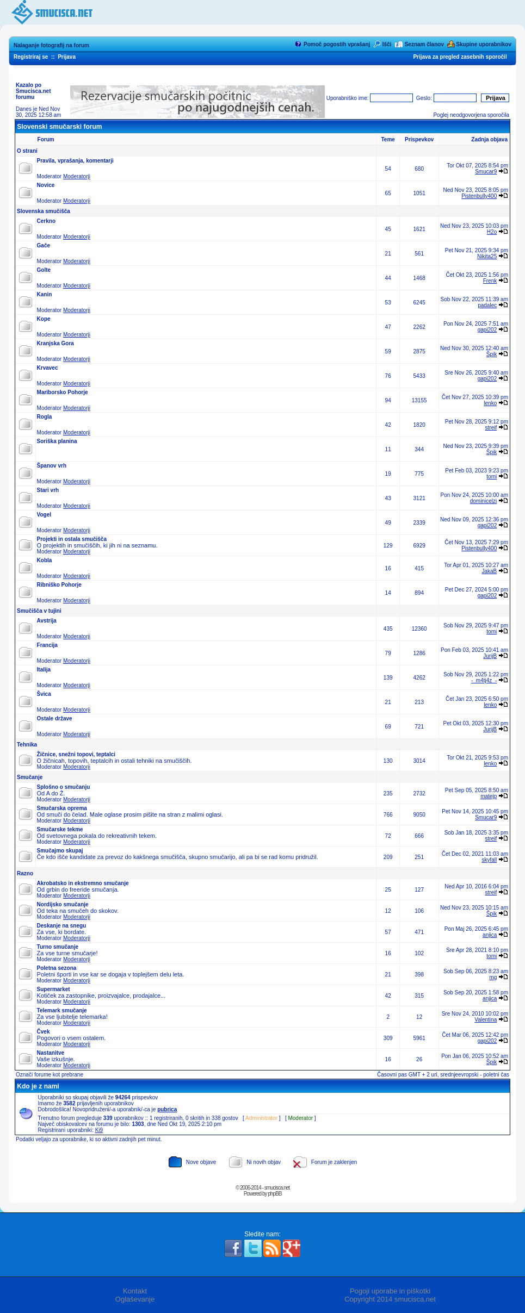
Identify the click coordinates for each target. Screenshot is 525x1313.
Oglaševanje (135, 1299)
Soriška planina (57, 441)
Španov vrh (51, 466)
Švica (44, 694)
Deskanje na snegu (62, 926)
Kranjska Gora (55, 343)
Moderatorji (76, 176)
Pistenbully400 (479, 196)
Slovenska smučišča (43, 211)
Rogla (44, 417)
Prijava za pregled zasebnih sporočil (460, 57)
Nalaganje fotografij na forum (51, 45)
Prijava (67, 57)
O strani (27, 151)
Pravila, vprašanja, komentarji (75, 161)
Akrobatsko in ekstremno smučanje (83, 883)
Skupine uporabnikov (483, 44)
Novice (46, 185)
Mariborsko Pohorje (62, 392)
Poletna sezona (57, 968)
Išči (387, 44)
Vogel (44, 515)
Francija (47, 645)
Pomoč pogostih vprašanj (337, 44)
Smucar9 (486, 172)
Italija (44, 670)
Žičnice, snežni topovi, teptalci (76, 754)
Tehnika (27, 745)
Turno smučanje (58, 947)
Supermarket (53, 989)
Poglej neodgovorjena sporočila (471, 115)
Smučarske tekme (60, 829)
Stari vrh (48, 490)
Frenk (490, 281)
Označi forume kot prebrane (49, 1075)
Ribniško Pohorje (59, 585)
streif (491, 428)
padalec (487, 305)
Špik (491, 354)
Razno (25, 873)
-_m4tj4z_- (484, 680)
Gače (43, 245)
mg (493, 977)
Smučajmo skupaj (60, 851)
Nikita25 (487, 256)
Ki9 (99, 1130)
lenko (490, 403)
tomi (491, 477)
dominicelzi (483, 501)
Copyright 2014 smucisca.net (390, 1299)
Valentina (485, 1020)
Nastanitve (51, 1053)
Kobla (44, 560)
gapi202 (487, 330)
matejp (488, 796)
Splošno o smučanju (63, 787)
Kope (44, 319)
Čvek (43, 1032)
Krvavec (47, 368)
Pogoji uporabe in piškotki (390, 1291)
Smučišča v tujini (39, 611)
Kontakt (135, 1291)
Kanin (44, 294)
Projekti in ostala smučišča (72, 539)
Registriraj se (31, 57)
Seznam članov (424, 44)
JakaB (489, 571)
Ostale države (54, 718)
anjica (490, 935)
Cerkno (46, 221)
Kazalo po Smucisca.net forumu (33, 91)
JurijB (490, 656)
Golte (44, 270)
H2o (492, 232)
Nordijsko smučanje (63, 904)
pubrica (167, 1109)
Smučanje (29, 777)
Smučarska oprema (62, 808)
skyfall (489, 860)
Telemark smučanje (62, 1010)
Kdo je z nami (38, 1086)
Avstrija (47, 621)
